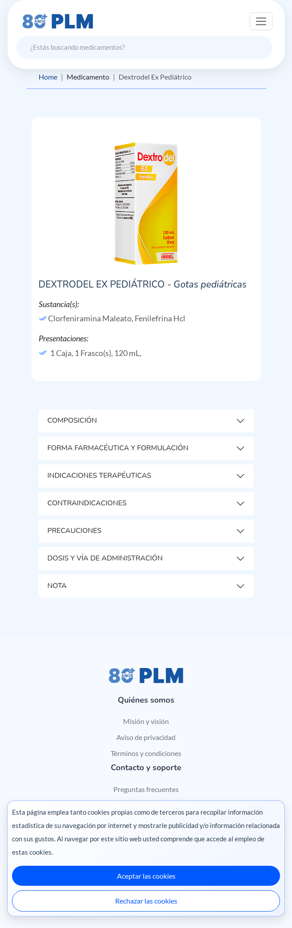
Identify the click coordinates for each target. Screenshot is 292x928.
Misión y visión (146, 721)
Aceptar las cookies (146, 876)
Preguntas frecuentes (146, 789)
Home (48, 76)
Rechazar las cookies (146, 900)
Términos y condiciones (146, 753)
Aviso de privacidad (146, 737)
